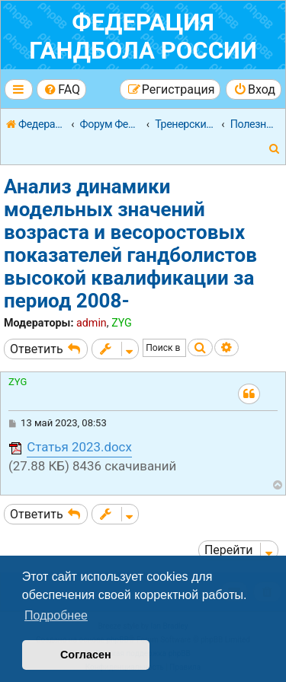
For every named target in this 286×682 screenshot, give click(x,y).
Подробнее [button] (56, 615)
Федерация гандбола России (142, 36)
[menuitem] (61, 89)
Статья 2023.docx (79, 446)
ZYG (121, 323)
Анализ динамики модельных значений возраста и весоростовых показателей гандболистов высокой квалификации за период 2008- (130, 243)
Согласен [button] (85, 655)
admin (91, 323)
